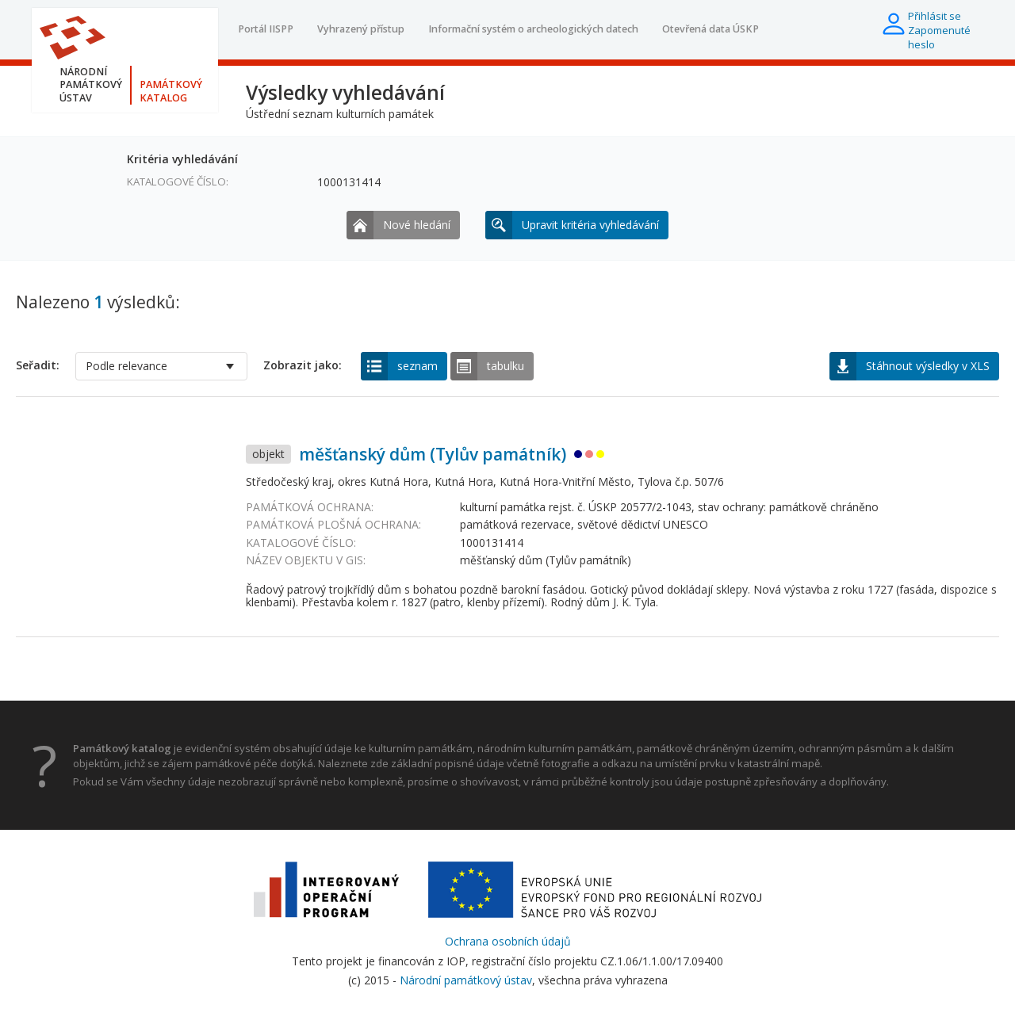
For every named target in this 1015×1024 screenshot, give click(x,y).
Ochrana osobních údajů (508, 941)
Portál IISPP (265, 29)
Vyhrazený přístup (360, 29)
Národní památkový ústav (466, 980)
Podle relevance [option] (126, 365)
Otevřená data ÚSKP (710, 29)
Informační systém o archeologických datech (533, 29)
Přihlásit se (934, 16)
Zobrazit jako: (302, 365)
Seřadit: (37, 365)
